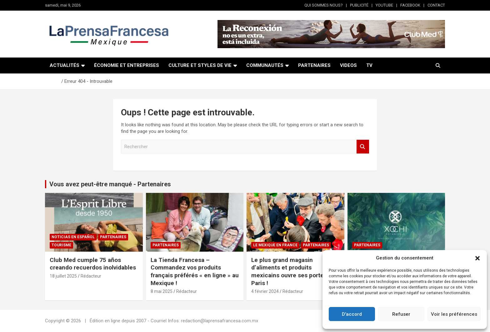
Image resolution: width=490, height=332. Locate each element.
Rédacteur (91, 276)
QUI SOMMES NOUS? (323, 5)
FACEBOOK (410, 5)
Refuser (401, 314)
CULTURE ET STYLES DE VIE (200, 65)
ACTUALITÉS (64, 65)
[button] (477, 258)
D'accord (352, 314)
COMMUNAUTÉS (264, 65)
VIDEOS (348, 65)
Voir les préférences (454, 314)
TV (369, 65)
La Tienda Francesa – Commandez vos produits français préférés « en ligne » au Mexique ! (195, 271)
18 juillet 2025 (63, 276)
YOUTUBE (384, 5)
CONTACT (436, 5)
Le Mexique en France (275, 245)
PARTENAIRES (314, 65)
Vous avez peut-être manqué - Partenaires (110, 184)
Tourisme (61, 245)
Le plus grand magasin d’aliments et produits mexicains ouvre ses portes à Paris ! (291, 271)
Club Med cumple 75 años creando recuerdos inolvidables (93, 263)
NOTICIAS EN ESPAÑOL (73, 237)
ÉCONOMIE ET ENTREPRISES (126, 65)
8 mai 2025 (161, 291)
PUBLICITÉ (359, 5)
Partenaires (113, 237)
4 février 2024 (265, 291)
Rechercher (363, 147)
